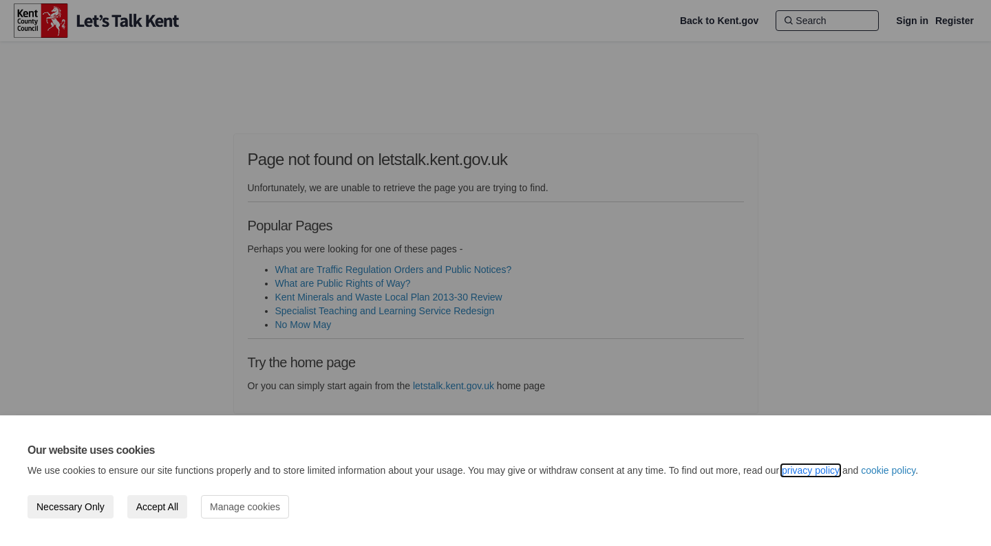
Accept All (157, 506)
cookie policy (888, 470)
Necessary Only (70, 506)
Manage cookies (245, 506)
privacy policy (811, 470)
